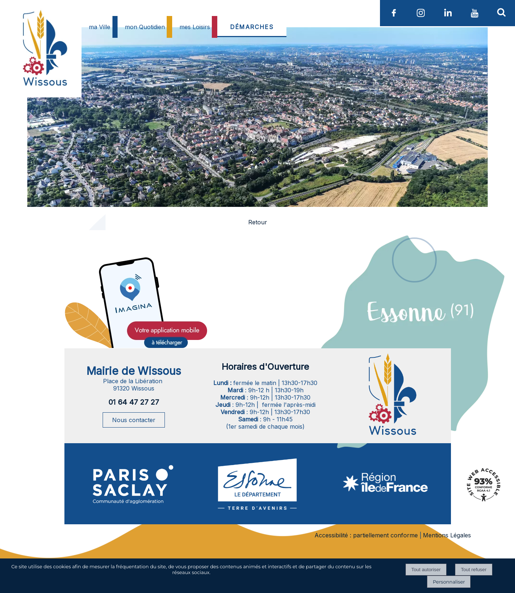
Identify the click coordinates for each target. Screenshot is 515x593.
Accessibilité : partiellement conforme (366, 535)
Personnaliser (449, 582)
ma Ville (99, 27)
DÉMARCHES (251, 27)
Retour (257, 222)
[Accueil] (44, 66)
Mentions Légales (447, 535)
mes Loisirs (194, 27)
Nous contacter (133, 420)
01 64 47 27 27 (133, 402)
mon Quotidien (145, 27)
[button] (501, 12)
